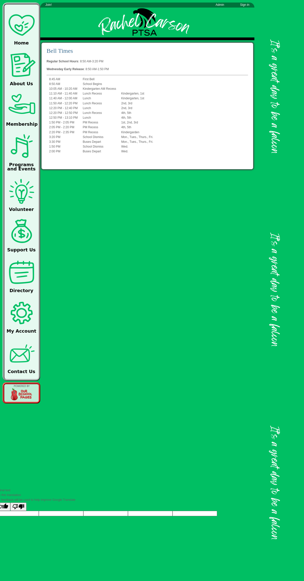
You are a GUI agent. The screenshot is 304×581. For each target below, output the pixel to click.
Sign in (244, 5)
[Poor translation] (18, 507)
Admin (220, 5)
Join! (48, 5)
